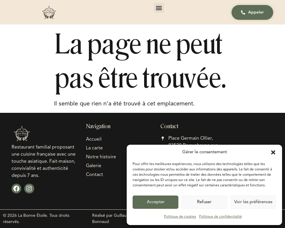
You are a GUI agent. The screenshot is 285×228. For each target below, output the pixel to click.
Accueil (94, 139)
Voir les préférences (253, 202)
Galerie (93, 166)
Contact (94, 174)
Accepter (156, 202)
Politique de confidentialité (220, 217)
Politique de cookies (180, 217)
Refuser (204, 202)
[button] (273, 152)
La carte (94, 148)
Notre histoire (101, 157)
